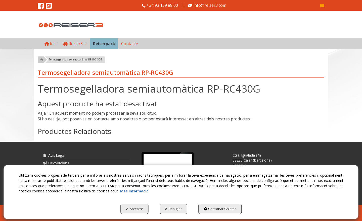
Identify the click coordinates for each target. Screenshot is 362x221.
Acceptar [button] (134, 208)
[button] (322, 5)
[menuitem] (322, 5)
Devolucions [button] (56, 163)
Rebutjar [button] (173, 208)
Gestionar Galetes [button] (220, 208)
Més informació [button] (134, 191)
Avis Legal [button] (54, 155)
